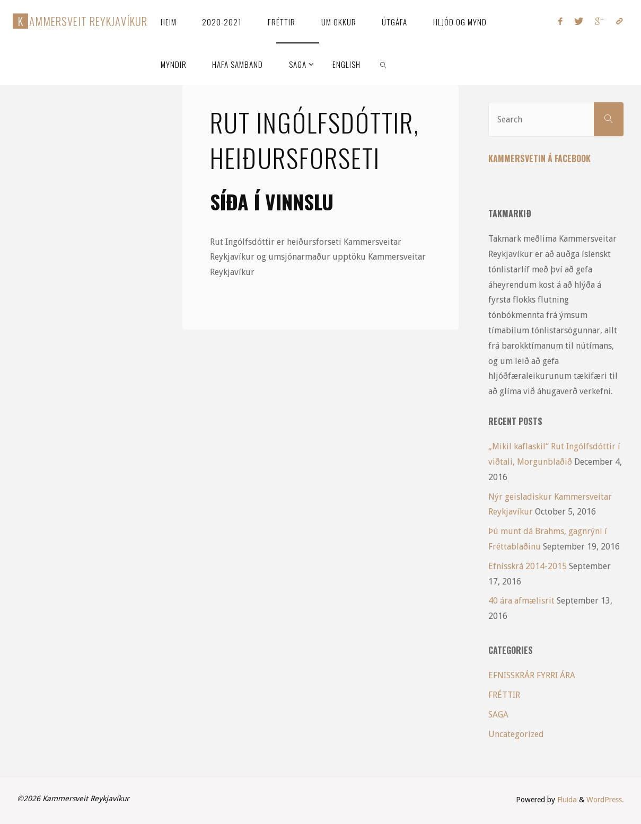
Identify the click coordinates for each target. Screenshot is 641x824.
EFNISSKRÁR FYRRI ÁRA (531, 675)
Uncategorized (516, 734)
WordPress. (605, 799)
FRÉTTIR (504, 695)
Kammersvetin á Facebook (539, 158)
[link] (383, 63)
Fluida (566, 799)
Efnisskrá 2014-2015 (527, 566)
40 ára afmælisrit (521, 601)
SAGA (498, 715)
